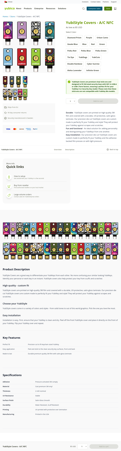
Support (113, 2)
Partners (106, 2)
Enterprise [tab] (38, 8)
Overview (58, 149)
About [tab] (18, 8)
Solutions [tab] (62, 8)
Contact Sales (95, 2)
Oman (8, 1)
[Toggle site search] (83, 8)
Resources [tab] (50, 8)
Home (5, 16)
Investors (85, 2)
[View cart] (115, 8)
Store (108, 8)
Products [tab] (28, 8)
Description (69, 149)
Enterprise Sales (95, 8)
